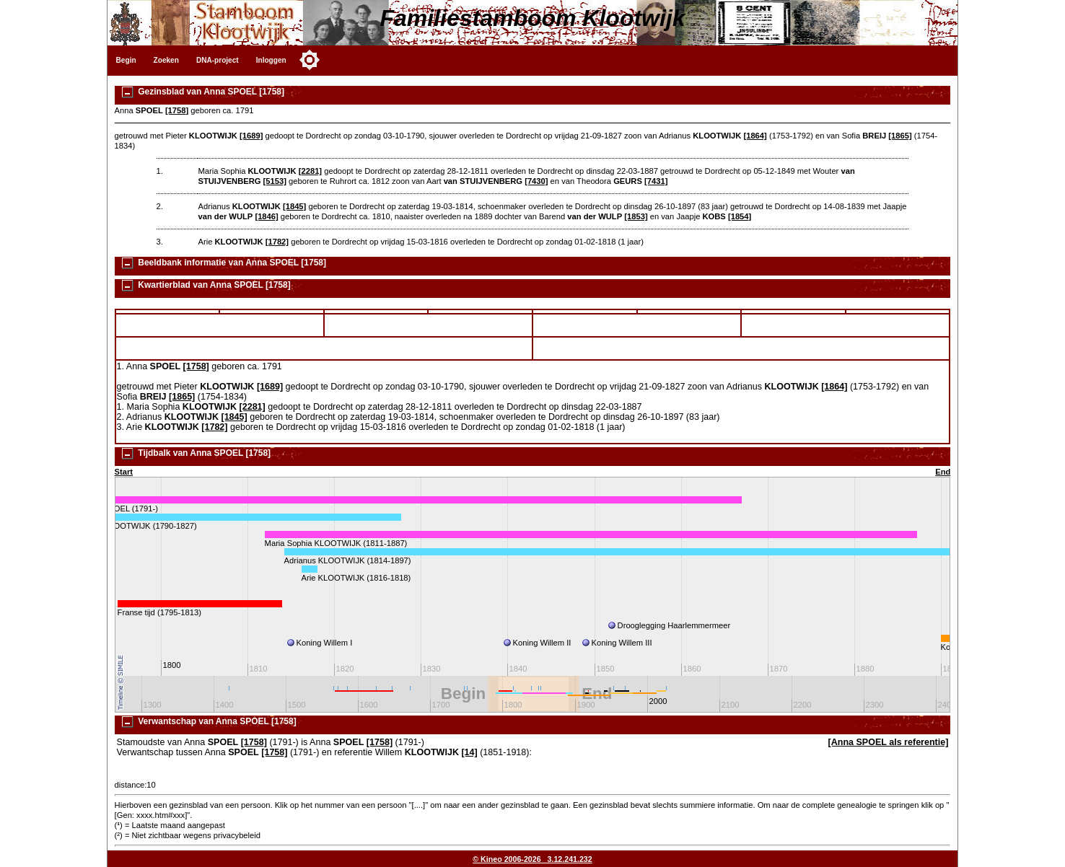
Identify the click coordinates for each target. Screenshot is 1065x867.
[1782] (277, 241)
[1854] (739, 216)
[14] (469, 752)
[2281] (310, 171)
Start (124, 471)
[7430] (536, 181)
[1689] (251, 135)
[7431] (655, 181)
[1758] (176, 110)
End (942, 471)
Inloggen (271, 60)
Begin (126, 60)
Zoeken (166, 60)
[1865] (899, 135)
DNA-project (217, 60)
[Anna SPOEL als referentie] (888, 742)
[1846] (266, 216)
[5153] (274, 181)
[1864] (754, 135)
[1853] (635, 216)
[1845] (294, 206)
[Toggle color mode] (309, 59)
